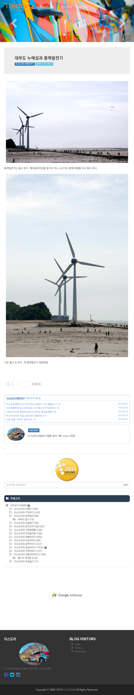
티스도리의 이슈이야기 (27, 540)
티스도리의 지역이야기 (27, 551)
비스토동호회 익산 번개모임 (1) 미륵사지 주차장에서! (31, 408)
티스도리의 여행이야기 (25, 64)
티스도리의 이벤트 (25, 509)
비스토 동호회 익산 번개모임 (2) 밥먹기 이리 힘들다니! (31, 404)
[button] (10, 21)
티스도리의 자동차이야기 (29, 554)
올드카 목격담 (27, 558)
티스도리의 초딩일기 (26, 561)
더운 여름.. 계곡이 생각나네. (19, 419)
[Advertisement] (67, 595)
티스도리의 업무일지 (26, 516)
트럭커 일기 (25, 519)
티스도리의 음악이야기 (27, 544)
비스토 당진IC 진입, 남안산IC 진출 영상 (24, 415)
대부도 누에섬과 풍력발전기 (39, 57)
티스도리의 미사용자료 (27, 533)
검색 (125, 485)
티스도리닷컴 (69, 689)
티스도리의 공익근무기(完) (28, 526)
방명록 (83, 7)
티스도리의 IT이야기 (26, 512)
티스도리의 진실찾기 (26, 523)
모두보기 (20, 505)
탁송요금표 (47, 7)
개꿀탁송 (66, 7)
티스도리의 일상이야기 (30, 547)
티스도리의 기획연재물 (27, 530)
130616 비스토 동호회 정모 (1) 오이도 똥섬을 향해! (29, 412)
